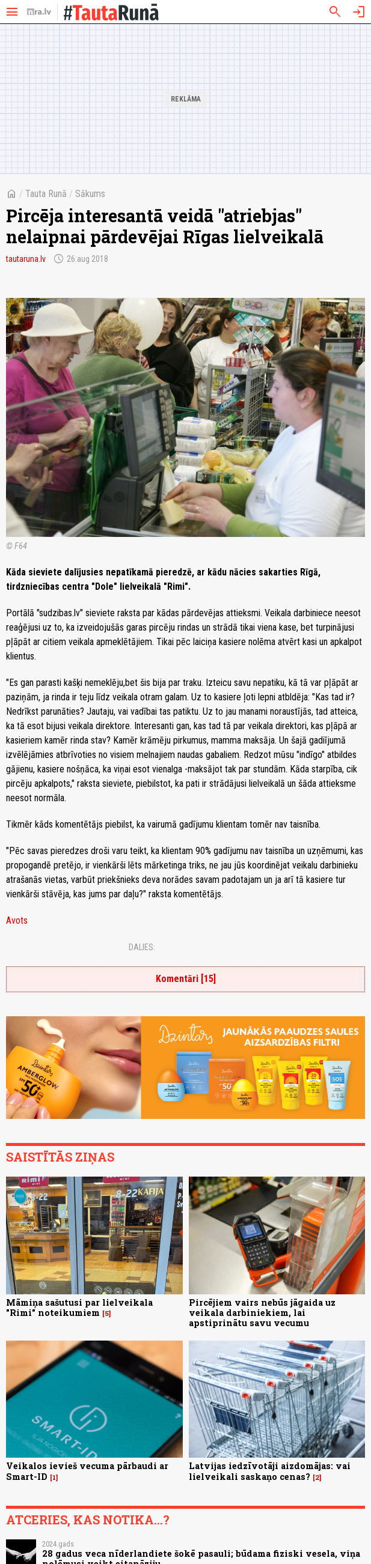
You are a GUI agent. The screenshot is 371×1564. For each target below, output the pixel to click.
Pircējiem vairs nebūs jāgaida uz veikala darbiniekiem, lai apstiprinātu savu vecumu (262, 1313)
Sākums (90, 193)
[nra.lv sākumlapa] (39, 12)
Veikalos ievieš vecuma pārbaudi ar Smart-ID (87, 1471)
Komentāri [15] (186, 978)
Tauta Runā (46, 193)
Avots (17, 920)
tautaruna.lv (26, 259)
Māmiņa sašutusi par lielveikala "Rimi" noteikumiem (79, 1307)
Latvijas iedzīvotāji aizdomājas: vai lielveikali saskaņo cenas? (270, 1471)
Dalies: (142, 947)
